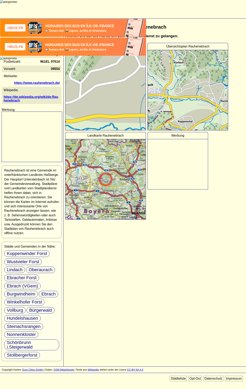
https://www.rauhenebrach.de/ (37, 83)
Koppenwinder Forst (27, 253)
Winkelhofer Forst (24, 301)
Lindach (14, 269)
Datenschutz (213, 378)
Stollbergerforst (22, 355)
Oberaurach (40, 269)
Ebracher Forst (22, 277)
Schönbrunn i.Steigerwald (20, 344)
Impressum (234, 378)
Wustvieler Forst (23, 261)
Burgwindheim (21, 293)
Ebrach (48, 293)
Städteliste (178, 378)
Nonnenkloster (21, 334)
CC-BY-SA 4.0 (135, 369)
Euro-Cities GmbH (32, 369)
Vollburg (15, 310)
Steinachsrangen (24, 326)
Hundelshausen (22, 318)
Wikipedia (93, 369)
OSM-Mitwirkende (64, 369)
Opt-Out (195, 378)
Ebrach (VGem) (22, 285)
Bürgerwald (40, 310)
